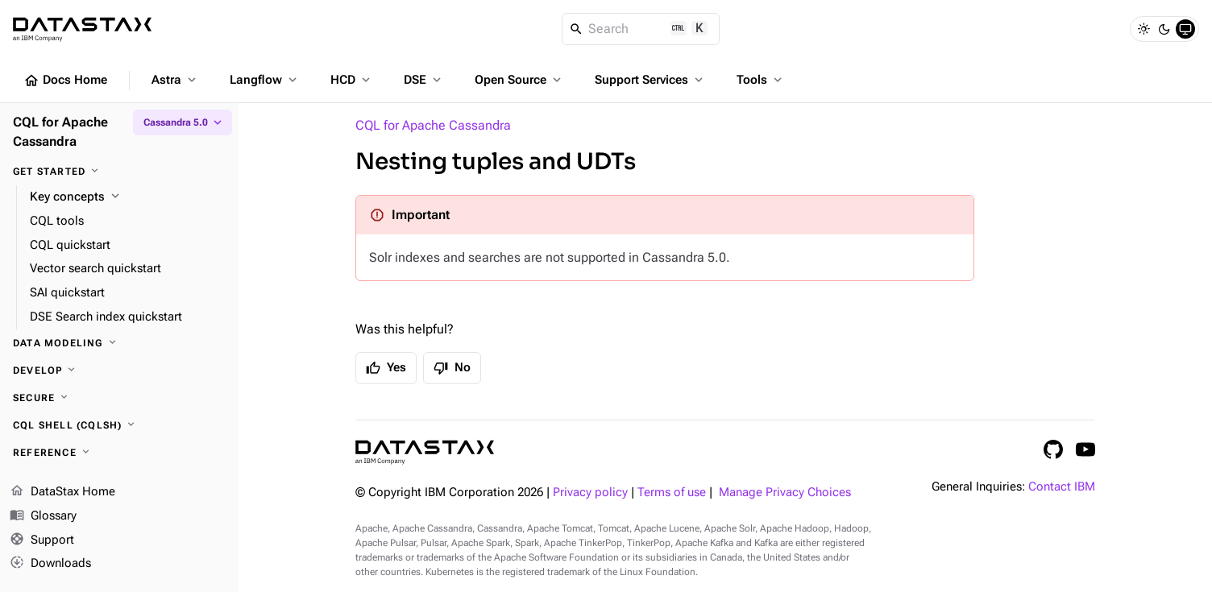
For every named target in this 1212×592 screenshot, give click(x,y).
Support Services (650, 79)
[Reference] (119, 452)
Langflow (265, 79)
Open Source (519, 79)
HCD (351, 79)
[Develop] (119, 370)
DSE (424, 79)
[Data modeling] (119, 343)
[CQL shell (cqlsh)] (119, 425)
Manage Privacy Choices (785, 492)
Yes (386, 368)
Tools (761, 79)
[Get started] (119, 171)
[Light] (1143, 29)
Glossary (43, 516)
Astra (175, 79)
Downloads (50, 564)
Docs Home (65, 80)
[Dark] (1164, 29)
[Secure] (119, 398)
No (452, 368)
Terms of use (671, 492)
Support (42, 540)
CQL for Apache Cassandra (433, 125)
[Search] (641, 29)
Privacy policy (590, 492)
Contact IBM (1061, 487)
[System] (1185, 29)
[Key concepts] (127, 197)
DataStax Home (62, 492)
